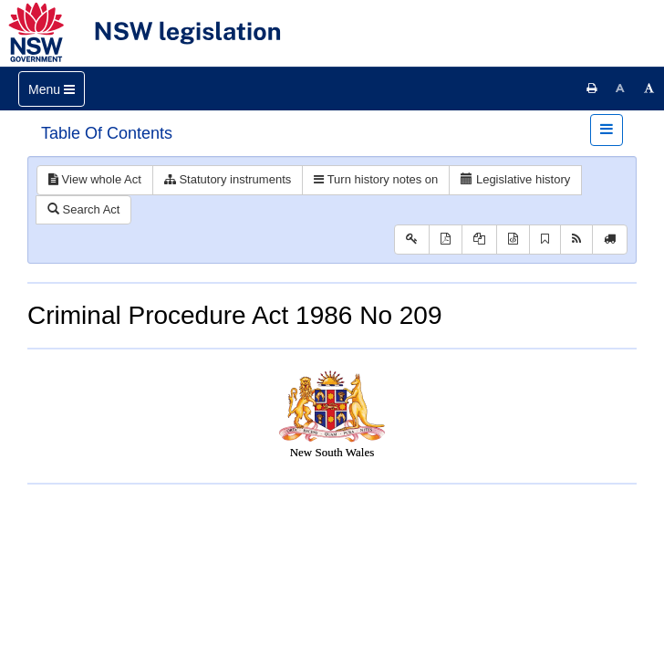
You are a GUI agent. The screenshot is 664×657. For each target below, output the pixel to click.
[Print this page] (591, 88)
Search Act (83, 209)
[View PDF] (445, 239)
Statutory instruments (227, 179)
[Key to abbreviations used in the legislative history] (412, 239)
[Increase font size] (649, 88)
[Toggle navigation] (51, 89)
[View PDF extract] (479, 239)
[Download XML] (513, 239)
